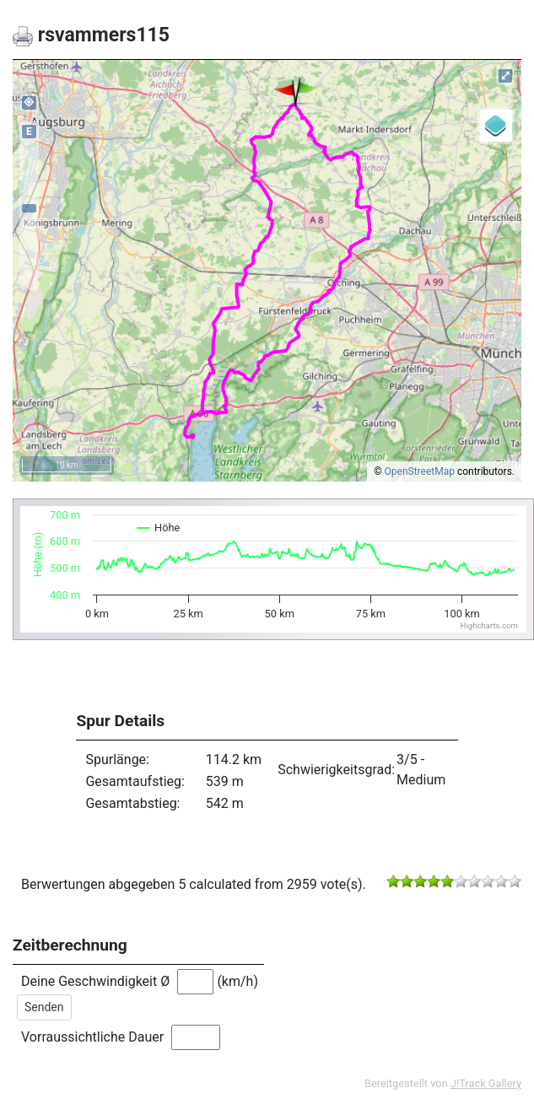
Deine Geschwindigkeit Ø (95, 981)
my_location (29, 102)
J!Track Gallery (485, 1083)
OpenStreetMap (420, 471)
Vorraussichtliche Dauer (92, 1037)
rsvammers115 (91, 35)
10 (514, 881)
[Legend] (496, 126)
